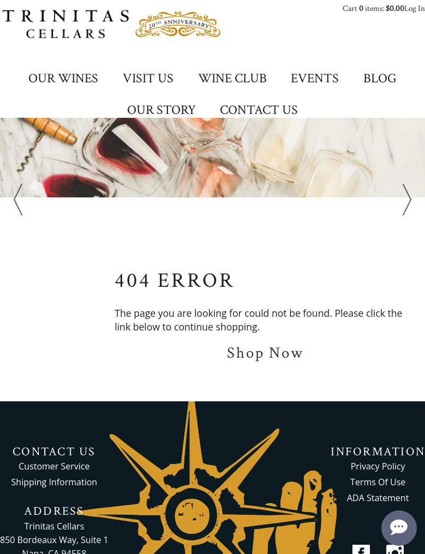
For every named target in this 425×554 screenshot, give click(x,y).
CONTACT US (259, 111)
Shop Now (265, 353)
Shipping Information (54, 482)
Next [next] (407, 199)
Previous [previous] (18, 199)
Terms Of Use (377, 482)
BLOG (380, 79)
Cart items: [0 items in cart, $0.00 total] (373, 8)
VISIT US (148, 79)
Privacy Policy (378, 466)
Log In (414, 8)
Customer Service (54, 466)
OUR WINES (63, 79)
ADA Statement (378, 498)
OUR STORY (161, 111)
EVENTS (315, 79)
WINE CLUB (232, 79)
